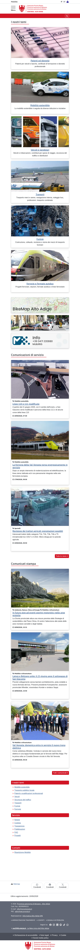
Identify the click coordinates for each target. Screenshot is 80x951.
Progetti (17, 835)
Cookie (62, 935)
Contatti (40, 920)
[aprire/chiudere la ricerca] (67, 15)
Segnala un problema (55, 920)
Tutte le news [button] (62, 556)
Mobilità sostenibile (40, 105)
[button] (50, 924)
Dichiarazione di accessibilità (25, 935)
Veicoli (17, 797)
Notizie (17, 820)
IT (61, 2)
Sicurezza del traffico (22, 800)
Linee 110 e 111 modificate (25, 404)
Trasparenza (19, 826)
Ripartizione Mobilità (22, 852)
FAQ (16, 832)
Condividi (37, 886)
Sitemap (16, 884)
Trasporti (40, 194)
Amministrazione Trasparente (23, 920)
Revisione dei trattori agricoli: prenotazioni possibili (37, 531)
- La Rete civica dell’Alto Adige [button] (30, 928)
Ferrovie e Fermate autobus (40, 283)
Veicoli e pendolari (40, 150)
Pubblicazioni (19, 829)
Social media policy (40, 938)
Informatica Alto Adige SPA (32, 916)
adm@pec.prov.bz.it (22, 911)
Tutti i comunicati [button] (60, 773)
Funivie (40, 239)
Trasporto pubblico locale (24, 790)
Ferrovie (17, 809)
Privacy (54, 935)
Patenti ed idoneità (40, 60)
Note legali (44, 935)
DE (64, 2)
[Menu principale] (13, 9)
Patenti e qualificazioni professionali (28, 793)
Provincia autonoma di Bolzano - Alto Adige (33, 904)
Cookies (17, 823)
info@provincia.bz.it (24, 909)
